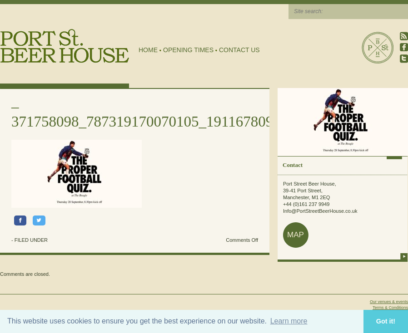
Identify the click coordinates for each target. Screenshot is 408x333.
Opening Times (188, 50)
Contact (293, 165)
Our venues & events (389, 301)
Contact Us (239, 50)
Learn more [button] (289, 321)
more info (404, 256)
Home (148, 50)
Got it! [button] (385, 321)
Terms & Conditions (390, 307)
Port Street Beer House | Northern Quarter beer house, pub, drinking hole (64, 46)
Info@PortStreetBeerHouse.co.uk (320, 211)
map (295, 234)
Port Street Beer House (377, 48)
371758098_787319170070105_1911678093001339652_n (187, 121)
